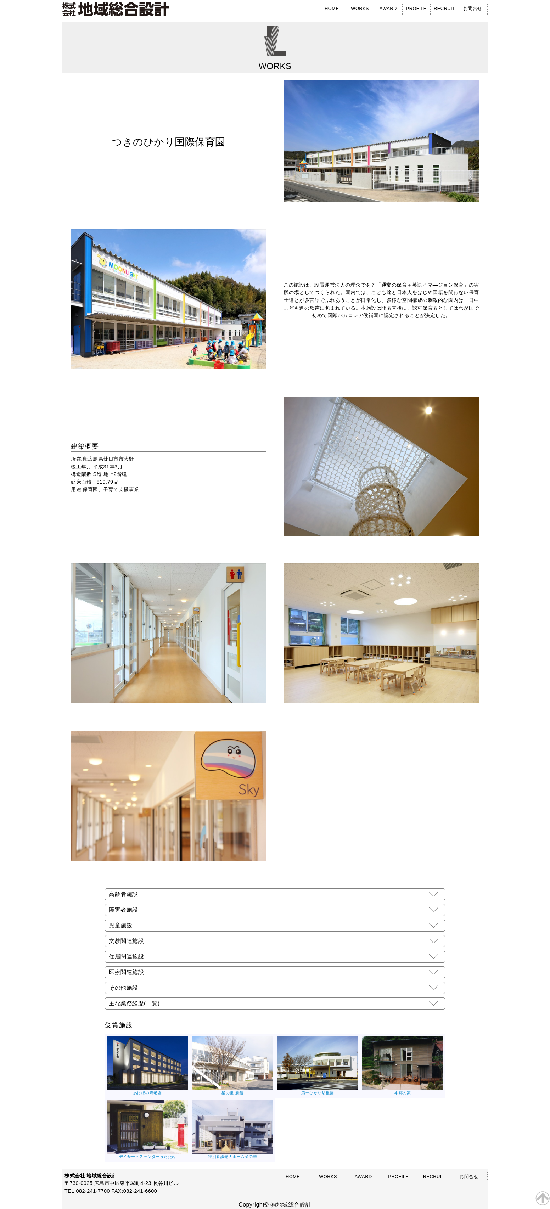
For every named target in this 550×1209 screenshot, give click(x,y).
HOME (332, 8)
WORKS (360, 8)
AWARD (388, 8)
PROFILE (416, 8)
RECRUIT (444, 8)
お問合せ (472, 8)
